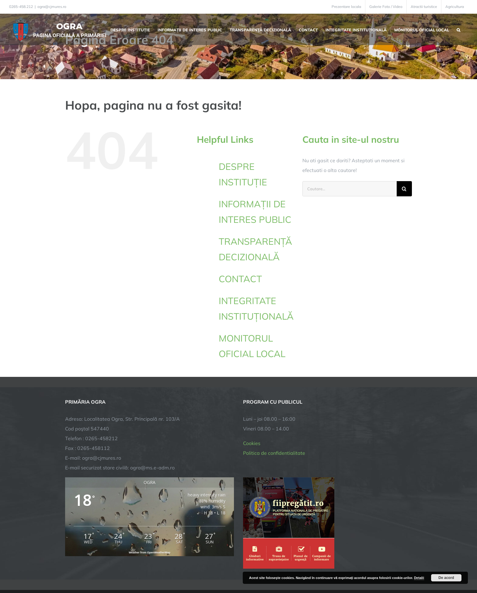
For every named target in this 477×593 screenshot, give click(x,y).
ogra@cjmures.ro (51, 6)
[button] (458, 29)
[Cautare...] (349, 188)
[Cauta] (404, 188)
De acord (446, 578)
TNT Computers (131, 569)
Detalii (419, 578)
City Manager (160, 569)
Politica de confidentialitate (274, 409)
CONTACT (240, 279)
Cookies (251, 399)
